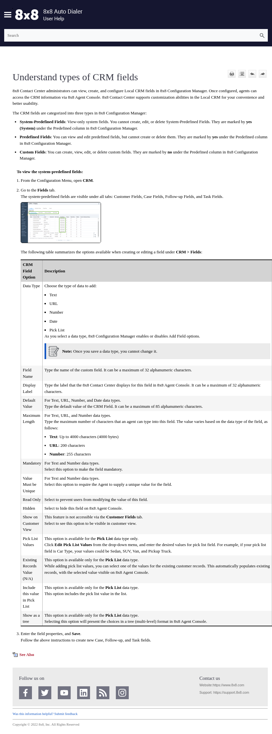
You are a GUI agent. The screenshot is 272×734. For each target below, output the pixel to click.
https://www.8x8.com (228, 685)
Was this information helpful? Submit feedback (45, 714)
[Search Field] (136, 35)
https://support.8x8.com (231, 692)
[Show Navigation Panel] (7, 14)
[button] (262, 35)
